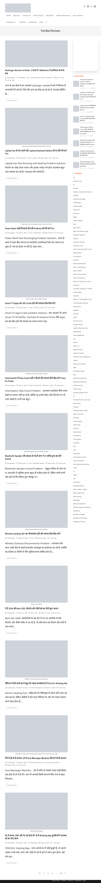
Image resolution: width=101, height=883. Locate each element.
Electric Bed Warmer (79, 264)
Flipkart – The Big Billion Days (82, 299)
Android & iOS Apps (79, 199)
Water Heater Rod (78, 493)
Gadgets (75, 310)
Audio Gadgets (77, 221)
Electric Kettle (77, 271)
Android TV (76, 210)
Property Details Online (80, 411)
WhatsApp (76, 500)
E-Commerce (77, 256)
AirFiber (75, 188)
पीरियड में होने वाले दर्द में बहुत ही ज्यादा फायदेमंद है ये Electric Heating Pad (36, 683)
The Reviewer (11, 78)
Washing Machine (78, 486)
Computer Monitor (79, 242)
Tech (43, 78)
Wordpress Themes (79, 522)
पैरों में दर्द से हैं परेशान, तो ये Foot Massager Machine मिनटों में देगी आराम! (35, 758)
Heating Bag (33, 843)
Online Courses (78, 385)
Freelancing (76, 307)
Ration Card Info (78, 414)
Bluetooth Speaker (38, 463)
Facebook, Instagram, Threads (82, 289)
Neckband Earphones (80, 382)
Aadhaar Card (77, 181)
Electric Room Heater (79, 274)
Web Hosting (36, 78)
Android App (77, 203)
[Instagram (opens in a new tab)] (91, 6)
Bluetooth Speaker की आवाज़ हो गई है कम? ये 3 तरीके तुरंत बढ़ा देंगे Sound (87, 143)
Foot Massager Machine (52, 763)
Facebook (76, 285)
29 (61, 873)
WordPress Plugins (79, 514)
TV (74, 471)
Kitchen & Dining (78, 353)
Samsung (76, 418)
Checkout (70, 880)
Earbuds (75, 260)
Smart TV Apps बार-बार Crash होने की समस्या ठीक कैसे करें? (30, 303)
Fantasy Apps (77, 292)
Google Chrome (78, 325)
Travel (75, 468)
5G (74, 178)
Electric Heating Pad (37, 688)
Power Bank (37, 233)
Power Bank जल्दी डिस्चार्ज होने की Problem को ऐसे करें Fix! (29, 228)
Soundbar (76, 443)
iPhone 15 (76, 346)
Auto (74, 224)
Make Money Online (79, 364)
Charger (75, 238)
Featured (76, 296)
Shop (84, 880)
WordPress (49, 78)
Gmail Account (77, 321)
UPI (74, 479)
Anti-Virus (76, 213)
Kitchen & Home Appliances (81, 357)
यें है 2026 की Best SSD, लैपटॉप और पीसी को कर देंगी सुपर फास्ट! (32, 608)
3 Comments (92, 88)
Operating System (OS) (80, 393)
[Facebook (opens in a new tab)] (88, 6)
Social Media (77, 439)
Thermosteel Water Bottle (81, 464)
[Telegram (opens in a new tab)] (95, 6)
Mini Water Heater (79, 371)
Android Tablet (77, 206)
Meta (74, 368)
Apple (75, 217)
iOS (74, 339)
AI (74, 185)
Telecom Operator (78, 461)
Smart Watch (37, 385)
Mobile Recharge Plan (80, 378)
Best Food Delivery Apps (80, 231)
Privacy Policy (56, 880)
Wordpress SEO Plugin (80, 518)
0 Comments (89, 101)
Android (75, 195)
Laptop (35, 158)
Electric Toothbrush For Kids (82, 282)
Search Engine (77, 421)
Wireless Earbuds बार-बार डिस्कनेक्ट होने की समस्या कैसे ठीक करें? (33, 533)
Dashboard (78, 880)
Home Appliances (78, 335)
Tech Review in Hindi (79, 457)
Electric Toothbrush (79, 278)
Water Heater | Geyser (80, 489)
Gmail (75, 317)
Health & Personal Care (37, 763)
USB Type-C (76, 482)
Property (76, 407)
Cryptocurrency (78, 246)
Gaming (75, 314)
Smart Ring (76, 425)
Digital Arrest (77, 253)
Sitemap (63, 880)
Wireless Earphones (79, 504)
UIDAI (75, 475)
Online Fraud (77, 389)
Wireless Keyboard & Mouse (82, 507)
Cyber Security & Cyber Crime (82, 249)
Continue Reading (13, 101)
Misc (74, 375)
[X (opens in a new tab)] (84, 6)
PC (74, 396)
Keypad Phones (78, 350)
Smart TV (76, 428)
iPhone (75, 342)
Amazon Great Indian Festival (82, 192)
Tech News (76, 454)
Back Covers (77, 228)
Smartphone (77, 436)
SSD (36, 613)
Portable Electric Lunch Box (81, 400)
